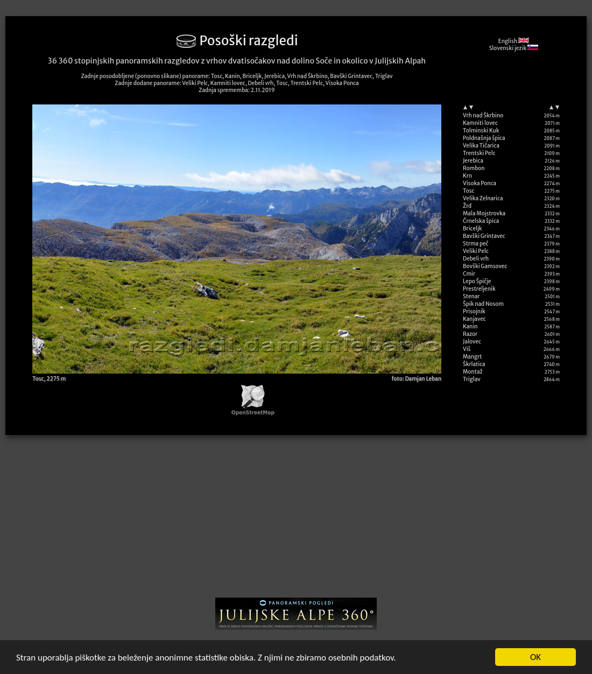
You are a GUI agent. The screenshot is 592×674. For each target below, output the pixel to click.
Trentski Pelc (479, 153)
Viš (466, 349)
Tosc (468, 190)
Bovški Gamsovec (485, 266)
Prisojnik (474, 311)
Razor (470, 334)
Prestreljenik (479, 288)
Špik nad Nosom (483, 303)
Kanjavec (474, 318)
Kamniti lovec (480, 123)
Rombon (474, 168)
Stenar (471, 296)
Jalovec (472, 341)
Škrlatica (474, 364)
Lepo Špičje (477, 281)
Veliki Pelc (476, 251)
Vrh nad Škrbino (483, 115)
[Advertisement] (296, 520)
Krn (467, 175)
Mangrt (472, 356)
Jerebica (473, 160)
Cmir (469, 273)
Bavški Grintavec (484, 236)
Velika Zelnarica (483, 198)
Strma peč (475, 243)
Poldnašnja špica (484, 138)
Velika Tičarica (481, 145)
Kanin (470, 326)
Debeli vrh (476, 258)
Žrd (467, 205)
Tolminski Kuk (481, 130)
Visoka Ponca (479, 183)
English (513, 41)
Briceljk (472, 228)
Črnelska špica (481, 220)
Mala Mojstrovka (484, 213)
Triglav (472, 379)
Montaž (473, 371)
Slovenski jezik (513, 48)
